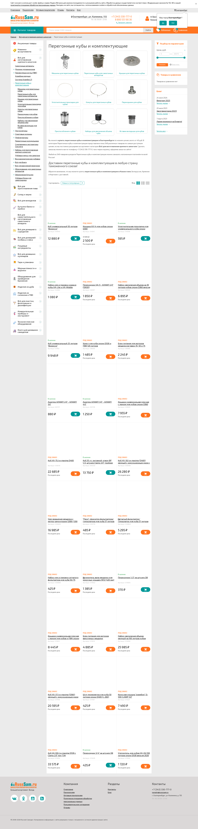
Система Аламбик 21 (23, 79)
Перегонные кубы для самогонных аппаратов (27, 95)
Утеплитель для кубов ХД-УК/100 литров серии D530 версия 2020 (134, 754)
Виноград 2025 (163, 100)
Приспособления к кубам (28, 117)
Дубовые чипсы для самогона (27, 155)
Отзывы (60, 10)
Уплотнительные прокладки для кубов (29, 105)
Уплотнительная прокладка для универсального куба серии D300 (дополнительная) (133, 228)
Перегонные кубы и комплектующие (23, 84)
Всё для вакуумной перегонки (27, 166)
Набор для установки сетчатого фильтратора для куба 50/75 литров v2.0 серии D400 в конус (63, 579)
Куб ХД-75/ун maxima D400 (61, 460)
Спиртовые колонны (23, 134)
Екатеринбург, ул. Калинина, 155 (90, 16)
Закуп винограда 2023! (167, 111)
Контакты (70, 10)
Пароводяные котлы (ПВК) (26, 73)
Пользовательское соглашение (77, 804)
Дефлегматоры (21, 137)
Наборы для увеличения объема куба (28, 121)
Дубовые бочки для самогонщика (23, 179)
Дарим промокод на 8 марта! (169, 121)
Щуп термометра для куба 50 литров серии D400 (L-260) (97, 695)
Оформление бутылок (24, 175)
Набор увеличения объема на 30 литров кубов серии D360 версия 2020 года (134, 287)
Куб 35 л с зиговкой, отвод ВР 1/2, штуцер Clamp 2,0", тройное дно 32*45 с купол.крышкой (98, 462)
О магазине (15, 10)
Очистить (175, 65)
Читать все (161, 131)
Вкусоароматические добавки (27, 159)
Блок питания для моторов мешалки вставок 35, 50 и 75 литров (131, 345)
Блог (79, 10)
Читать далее (162, 103)
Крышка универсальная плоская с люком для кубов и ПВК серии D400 (63, 638)
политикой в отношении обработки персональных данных (33, 5)
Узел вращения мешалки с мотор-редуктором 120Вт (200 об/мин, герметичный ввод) (62, 521)
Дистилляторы (21, 131)
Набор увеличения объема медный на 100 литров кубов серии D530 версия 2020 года (132, 638)
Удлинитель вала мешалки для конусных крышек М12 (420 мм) (98, 578)
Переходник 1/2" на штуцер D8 (133, 577)
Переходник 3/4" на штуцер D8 (98, 753)
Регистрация (155, 20)
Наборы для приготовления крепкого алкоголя (26, 151)
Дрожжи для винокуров (25, 69)
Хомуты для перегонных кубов (28, 110)
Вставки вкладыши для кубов (27, 126)
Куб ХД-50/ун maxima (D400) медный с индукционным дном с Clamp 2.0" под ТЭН (134, 462)
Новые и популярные (71, 183)
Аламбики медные (23, 76)
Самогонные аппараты (24, 66)
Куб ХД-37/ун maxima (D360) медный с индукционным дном (63, 695)
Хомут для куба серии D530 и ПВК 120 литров (97, 344)
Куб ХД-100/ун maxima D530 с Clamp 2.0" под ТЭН (62, 754)
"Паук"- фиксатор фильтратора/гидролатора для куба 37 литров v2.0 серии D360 (98, 521)
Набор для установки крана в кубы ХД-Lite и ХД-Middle (62, 286)
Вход (155, 17)
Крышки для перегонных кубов (28, 100)
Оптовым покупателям (45, 10)
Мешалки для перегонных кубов (28, 90)
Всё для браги (21, 162)
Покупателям (28, 10)
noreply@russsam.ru (160, 792)
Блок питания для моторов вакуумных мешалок (96, 637)
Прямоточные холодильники (27, 141)
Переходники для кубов (27, 114)
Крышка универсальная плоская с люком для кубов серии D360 (133, 403)
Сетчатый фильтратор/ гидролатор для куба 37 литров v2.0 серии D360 (133, 521)
